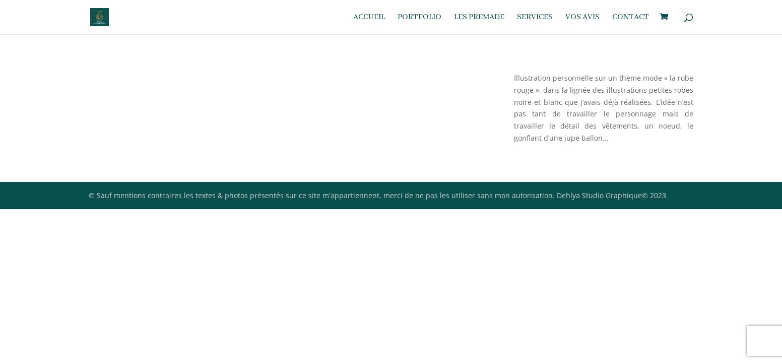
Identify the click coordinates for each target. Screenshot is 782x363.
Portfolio (419, 18)
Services (535, 18)
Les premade (479, 18)
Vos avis (582, 18)
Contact (630, 18)
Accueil (369, 18)
